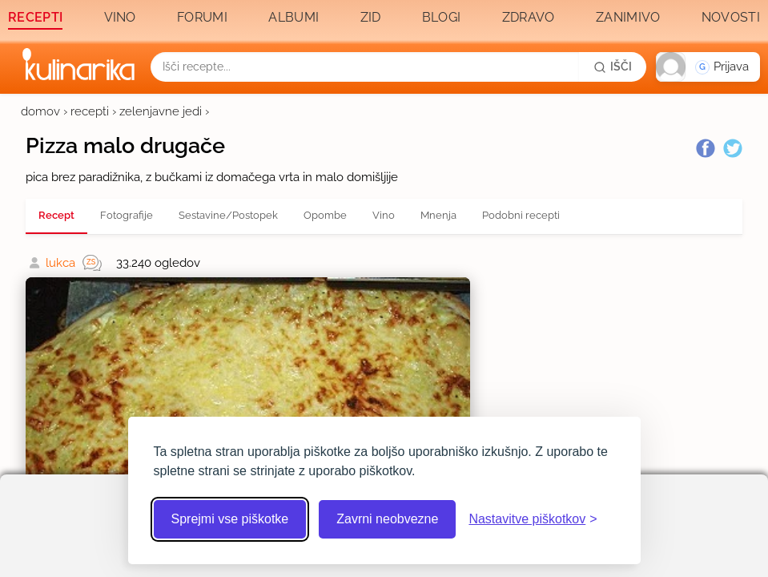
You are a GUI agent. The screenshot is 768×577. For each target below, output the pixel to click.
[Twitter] (732, 148)
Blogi (441, 17)
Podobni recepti (521, 215)
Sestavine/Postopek (228, 215)
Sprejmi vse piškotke (230, 519)
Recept (56, 215)
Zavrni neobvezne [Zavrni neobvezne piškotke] (387, 519)
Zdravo (528, 17)
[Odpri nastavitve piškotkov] (532, 519)
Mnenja (438, 215)
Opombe (325, 215)
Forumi (202, 17)
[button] (708, 67)
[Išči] (612, 66)
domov (40, 111)
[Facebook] (705, 148)
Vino (120, 17)
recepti (89, 111)
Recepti (35, 17)
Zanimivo (628, 17)
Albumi (293, 17)
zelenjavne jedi (160, 111)
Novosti (731, 17)
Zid (370, 17)
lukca (60, 263)
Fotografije (126, 215)
